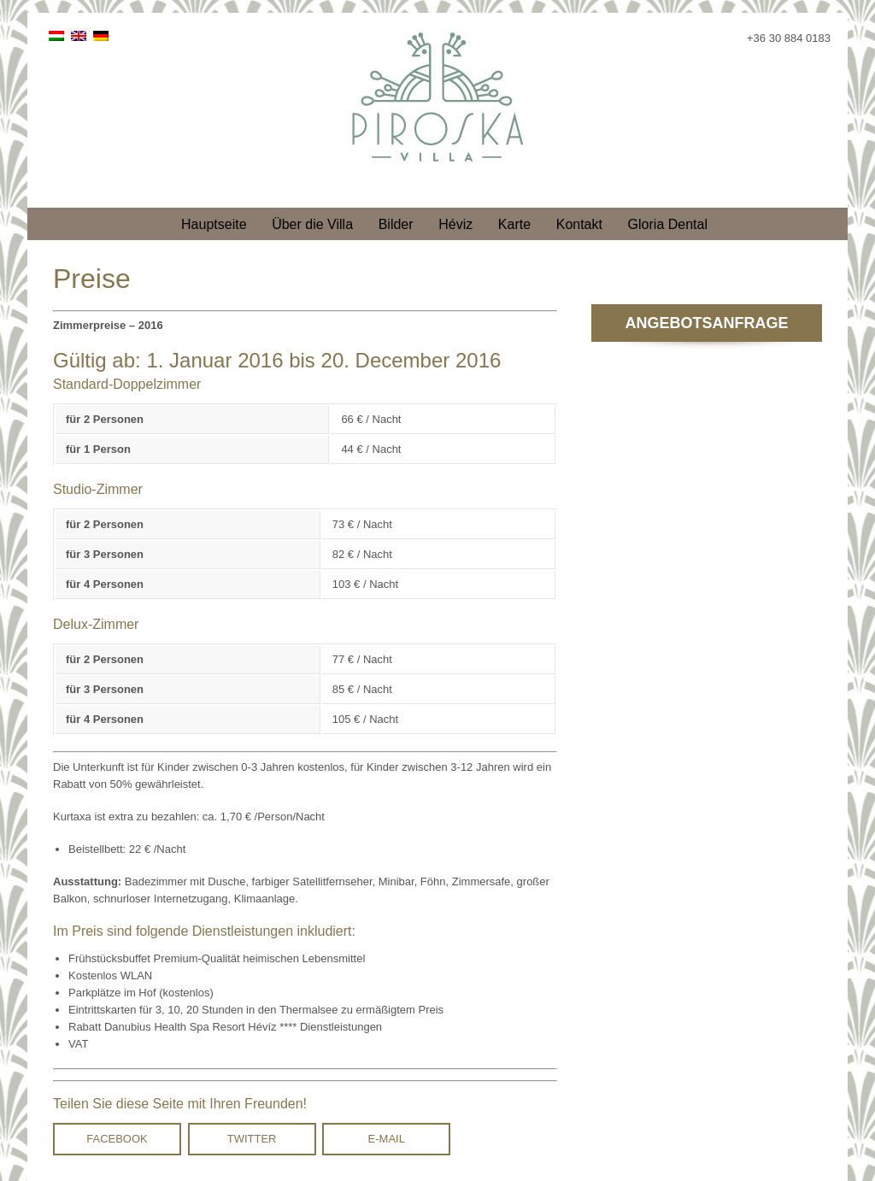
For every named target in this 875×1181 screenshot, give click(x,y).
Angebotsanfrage (706, 323)
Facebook (117, 1138)
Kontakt (579, 224)
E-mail (386, 1138)
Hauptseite (214, 224)
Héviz (455, 224)
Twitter (252, 1138)
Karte (514, 224)
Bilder (396, 224)
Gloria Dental (668, 224)
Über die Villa (312, 224)
